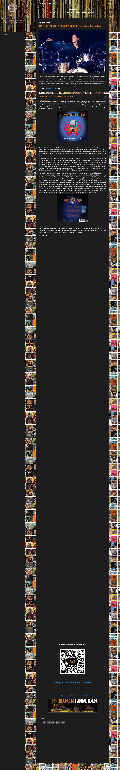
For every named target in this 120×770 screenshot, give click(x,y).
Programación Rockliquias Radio (73, 682)
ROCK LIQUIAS (47, 3)
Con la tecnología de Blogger (72, 766)
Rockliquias (12, 15)
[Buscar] (108, 4)
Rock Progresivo (67, 12)
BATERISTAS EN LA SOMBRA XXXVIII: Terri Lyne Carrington (70, 26)
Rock (63, 722)
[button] (105, 26)
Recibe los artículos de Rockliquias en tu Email (73, 696)
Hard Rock (54, 12)
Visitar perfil (12, 25)
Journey (58, 722)
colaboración (50, 722)
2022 (44, 722)
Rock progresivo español (86, 12)
